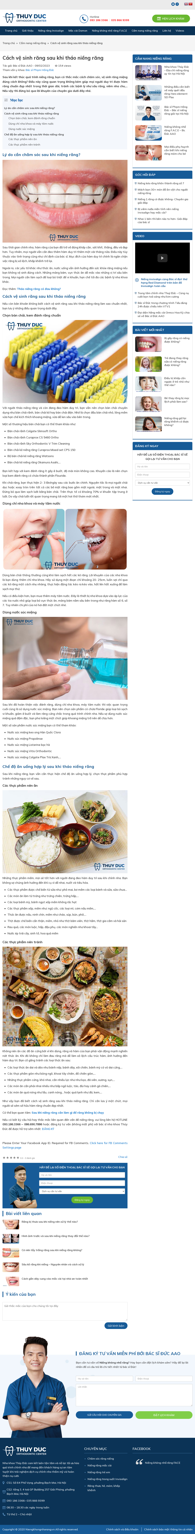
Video (139, 236)
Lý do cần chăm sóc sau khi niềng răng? (29, 108)
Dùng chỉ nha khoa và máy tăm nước (31, 123)
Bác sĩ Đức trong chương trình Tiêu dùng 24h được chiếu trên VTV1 (162, 304)
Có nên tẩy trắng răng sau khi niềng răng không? (52, 1250)
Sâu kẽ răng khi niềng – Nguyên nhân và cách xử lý (53, 1264)
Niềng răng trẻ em (99, 1472)
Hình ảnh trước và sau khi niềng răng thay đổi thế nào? (56, 1236)
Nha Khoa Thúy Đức (24, 18)
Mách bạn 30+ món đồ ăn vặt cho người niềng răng (163, 191)
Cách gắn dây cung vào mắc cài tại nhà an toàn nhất (55, 1278)
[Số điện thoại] (82, 1183)
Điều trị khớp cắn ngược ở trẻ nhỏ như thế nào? (176, 381)
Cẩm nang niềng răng (153, 58)
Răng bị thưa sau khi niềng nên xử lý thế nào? (50, 1221)
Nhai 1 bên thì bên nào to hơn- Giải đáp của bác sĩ (163, 220)
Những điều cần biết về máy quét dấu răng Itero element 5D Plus (177, 92)
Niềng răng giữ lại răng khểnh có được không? (176, 422)
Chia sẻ (123, 1157)
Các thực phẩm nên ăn (22, 139)
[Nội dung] (134, 1395)
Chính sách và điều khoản (122, 1529)
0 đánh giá (27, 1158)
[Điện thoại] (164, 1378)
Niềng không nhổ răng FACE (162, 1462)
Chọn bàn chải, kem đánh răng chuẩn (31, 118)
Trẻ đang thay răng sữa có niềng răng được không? (176, 361)
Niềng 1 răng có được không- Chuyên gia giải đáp (163, 201)
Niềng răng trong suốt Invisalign (107, 1479)
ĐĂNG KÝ (48, 1129)
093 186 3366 (99, 20)
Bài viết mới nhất (149, 330)
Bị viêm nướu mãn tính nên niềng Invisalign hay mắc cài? (158, 210)
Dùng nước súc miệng (21, 129)
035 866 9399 (120, 20)
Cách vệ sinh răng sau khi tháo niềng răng (31, 113)
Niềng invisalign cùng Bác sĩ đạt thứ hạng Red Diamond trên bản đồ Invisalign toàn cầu (164, 282)
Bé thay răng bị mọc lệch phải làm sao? (176, 399)
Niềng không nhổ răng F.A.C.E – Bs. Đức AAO (175, 130)
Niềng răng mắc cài (100, 1465)
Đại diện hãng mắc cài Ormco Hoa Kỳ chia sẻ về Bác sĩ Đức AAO (164, 314)
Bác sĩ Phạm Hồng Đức (40, 70)
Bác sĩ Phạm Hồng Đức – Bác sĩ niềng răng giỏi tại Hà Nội (176, 110)
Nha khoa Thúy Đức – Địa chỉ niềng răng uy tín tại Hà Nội (176, 70)
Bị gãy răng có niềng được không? (177, 339)
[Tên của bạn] (82, 1175)
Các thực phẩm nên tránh (24, 144)
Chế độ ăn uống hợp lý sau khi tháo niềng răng (34, 134)
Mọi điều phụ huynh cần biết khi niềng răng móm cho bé (176, 150)
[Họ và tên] (104, 1378)
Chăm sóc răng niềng (101, 1458)
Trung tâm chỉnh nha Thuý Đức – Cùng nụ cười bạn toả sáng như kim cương (163, 294)
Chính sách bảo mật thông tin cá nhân (168, 1529)
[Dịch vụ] (82, 1191)
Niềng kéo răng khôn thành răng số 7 (161, 183)
